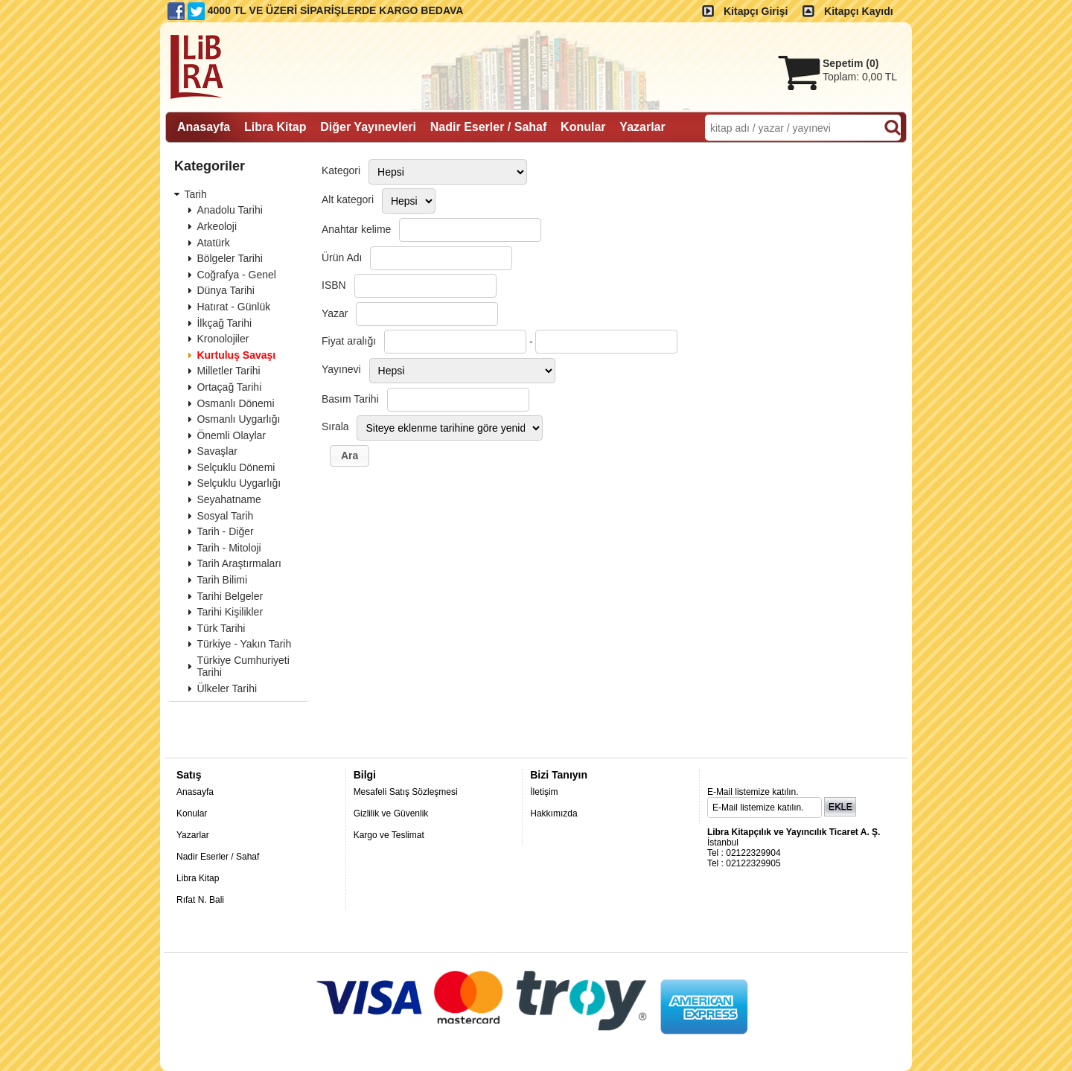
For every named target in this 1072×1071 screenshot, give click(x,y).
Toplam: (860, 77)
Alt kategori (348, 199)
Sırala (335, 426)
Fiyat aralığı (349, 341)
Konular (191, 813)
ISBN (334, 285)
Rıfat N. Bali (200, 900)
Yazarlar (192, 835)
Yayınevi (341, 369)
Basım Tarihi (350, 399)
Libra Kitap (197, 878)
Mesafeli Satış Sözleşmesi (406, 792)
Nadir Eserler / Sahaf (217, 856)
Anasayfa (195, 792)
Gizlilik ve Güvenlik (391, 813)
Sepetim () (850, 63)
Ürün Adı (342, 257)
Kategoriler (209, 166)
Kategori (341, 170)
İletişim (544, 792)
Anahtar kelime (356, 229)
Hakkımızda (553, 813)
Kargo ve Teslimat (389, 835)
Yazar (335, 313)
